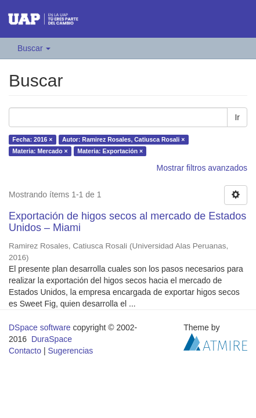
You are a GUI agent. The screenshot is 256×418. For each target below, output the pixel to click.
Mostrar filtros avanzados (202, 167)
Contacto (25, 350)
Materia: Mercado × (39, 150)
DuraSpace (51, 339)
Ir (237, 117)
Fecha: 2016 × (32, 139)
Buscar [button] (34, 48)
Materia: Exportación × (110, 150)
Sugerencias (70, 350)
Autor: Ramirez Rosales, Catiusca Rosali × (123, 139)
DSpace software (40, 327)
